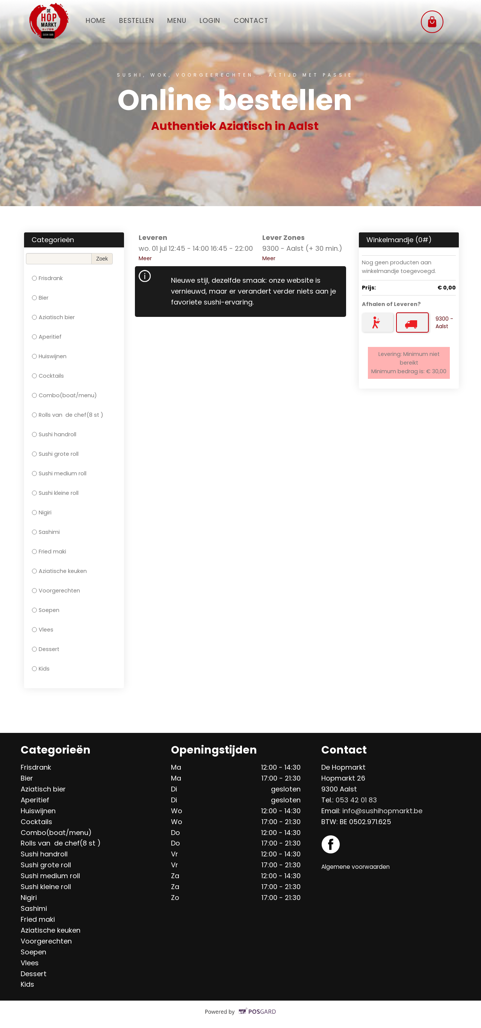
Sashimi (46, 532)
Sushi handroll (54, 434)
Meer (145, 258)
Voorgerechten (56, 590)
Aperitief (47, 337)
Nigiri (41, 512)
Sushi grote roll (55, 454)
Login (212, 20)
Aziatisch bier (53, 317)
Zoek (102, 259)
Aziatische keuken (59, 571)
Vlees (42, 629)
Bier (40, 297)
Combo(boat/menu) (64, 395)
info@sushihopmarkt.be (382, 810)
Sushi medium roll (59, 473)
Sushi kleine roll (55, 493)
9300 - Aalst (444, 322)
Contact (254, 20)
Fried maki (49, 551)
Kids (41, 668)
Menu (178, 20)
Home (96, 20)
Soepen (45, 610)
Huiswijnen (49, 356)
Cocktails (48, 376)
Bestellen (137, 20)
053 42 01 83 (356, 800)
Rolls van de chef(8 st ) (67, 415)
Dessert (45, 649)
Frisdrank (47, 278)
